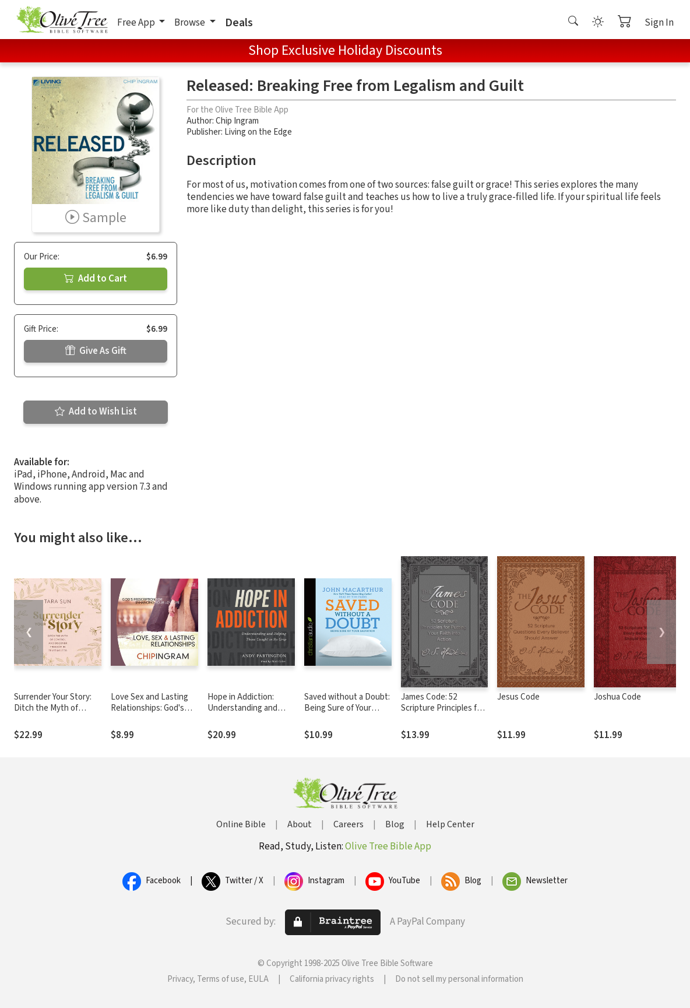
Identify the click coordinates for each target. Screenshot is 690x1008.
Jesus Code (518, 697)
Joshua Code (617, 697)
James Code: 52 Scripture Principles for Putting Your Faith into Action (442, 713)
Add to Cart (95, 279)
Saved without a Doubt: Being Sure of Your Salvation (347, 708)
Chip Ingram (237, 121)
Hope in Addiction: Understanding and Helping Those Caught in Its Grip (248, 713)
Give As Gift (95, 351)
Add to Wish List (96, 412)
